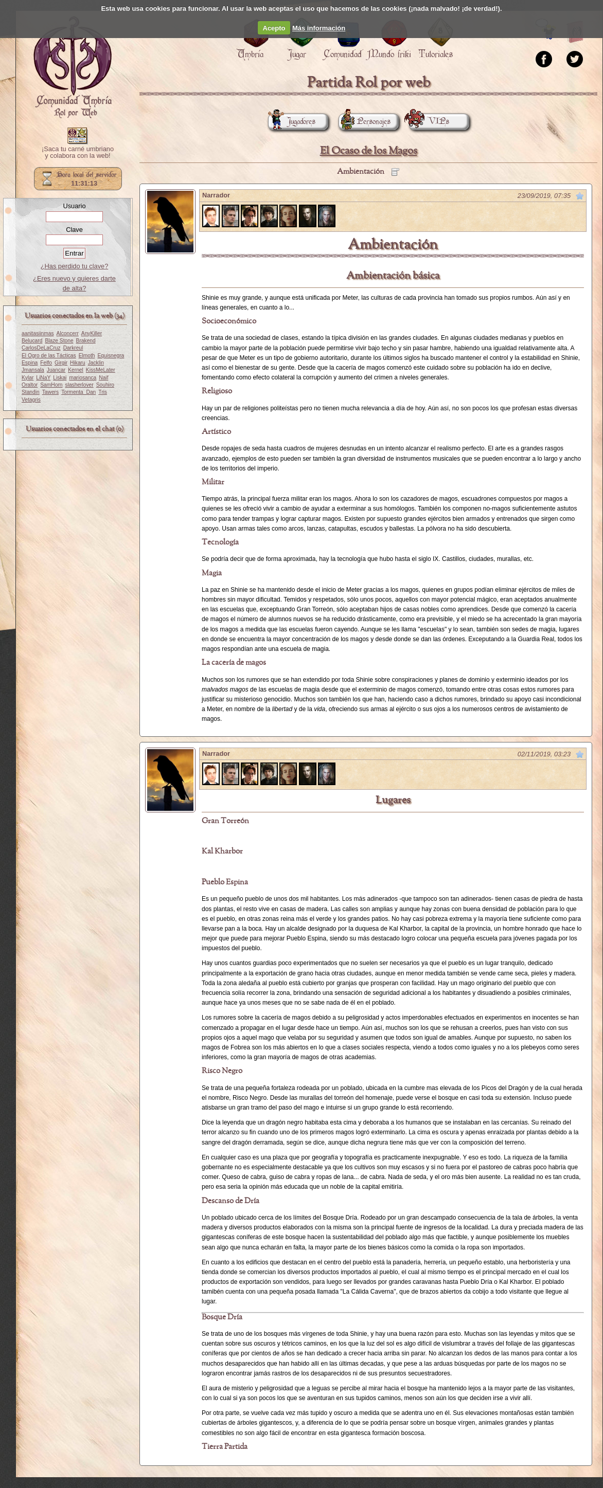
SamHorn (51, 385)
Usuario (74, 206)
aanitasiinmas (38, 333)
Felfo (46, 363)
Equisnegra (110, 355)
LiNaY (43, 377)
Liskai (59, 377)
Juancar (56, 370)
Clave (74, 229)
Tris (102, 392)
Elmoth (87, 355)
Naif (103, 377)
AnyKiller (91, 333)
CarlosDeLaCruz (41, 348)
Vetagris (31, 400)
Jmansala (33, 370)
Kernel (75, 370)
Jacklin (96, 363)
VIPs (429, 122)
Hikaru (77, 363)
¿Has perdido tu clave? (75, 266)
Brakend (86, 340)
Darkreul (73, 348)
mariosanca (82, 377)
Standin (31, 392)
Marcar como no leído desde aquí (580, 196)
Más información (318, 28)
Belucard (32, 340)
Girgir (61, 363)
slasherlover (79, 385)
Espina (30, 363)
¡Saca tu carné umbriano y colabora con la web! (78, 152)
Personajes (365, 122)
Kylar (27, 377)
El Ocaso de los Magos (368, 150)
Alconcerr (68, 333)
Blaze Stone (59, 340)
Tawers (50, 392)
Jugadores (291, 122)
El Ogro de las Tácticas (49, 355)
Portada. (72, 67)
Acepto (274, 28)
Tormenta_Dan (78, 392)
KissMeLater (100, 370)
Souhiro (105, 385)
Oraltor (30, 385)
